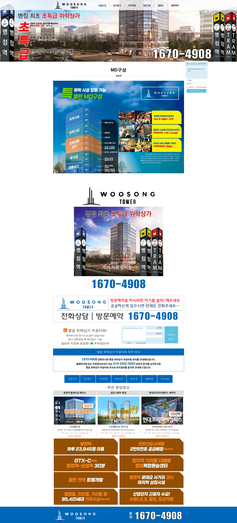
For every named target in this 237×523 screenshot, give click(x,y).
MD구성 (147, 6)
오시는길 (165, 379)
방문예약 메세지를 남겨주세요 (134, 333)
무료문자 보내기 (196, 91)
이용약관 (129, 343)
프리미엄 (132, 6)
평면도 (161, 6)
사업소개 (102, 6)
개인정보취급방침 (141, 343)
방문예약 (175, 6)
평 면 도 (134, 379)
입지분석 (117, 6)
